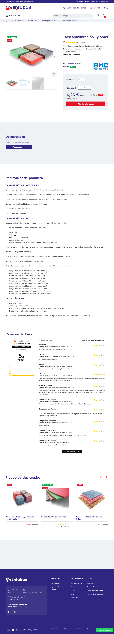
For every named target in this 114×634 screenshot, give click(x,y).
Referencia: (69, 63)
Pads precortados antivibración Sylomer (89, 518)
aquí (54, 316)
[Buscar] (90, 16)
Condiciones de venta (95, 590)
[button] (104, 15)
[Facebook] (8, 611)
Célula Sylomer (46, 21)
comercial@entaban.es (24, 1)
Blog (72, 594)
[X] (12, 611)
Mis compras (55, 583)
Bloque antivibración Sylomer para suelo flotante (20, 518)
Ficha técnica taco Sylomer (17, 143)
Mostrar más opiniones (71, 451)
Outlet (73, 590)
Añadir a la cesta (86, 104)
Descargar (19, 147)
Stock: (66, 67)
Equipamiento (16, 21)
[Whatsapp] (15, 611)
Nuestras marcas (77, 587)
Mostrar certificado (21, 347)
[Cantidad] (84, 87)
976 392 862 (10, 1)
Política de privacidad (95, 594)
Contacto (74, 598)
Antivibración (32, 21)
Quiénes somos (76, 583)
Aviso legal (90, 583)
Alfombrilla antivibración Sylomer (54, 517)
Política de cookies (94, 587)
